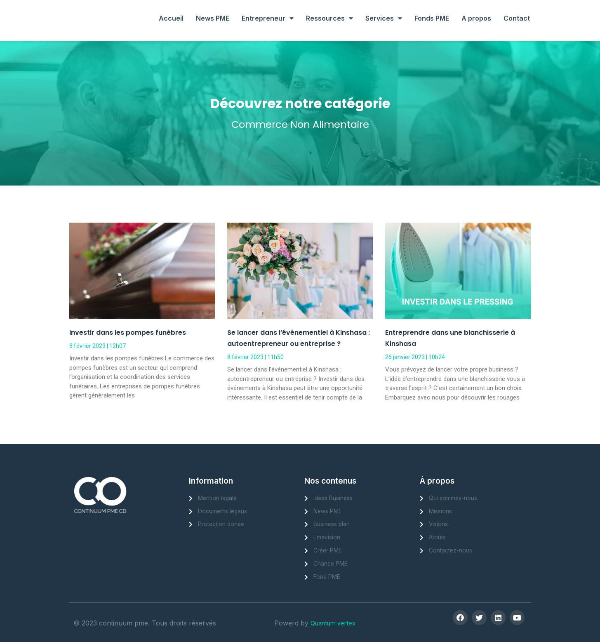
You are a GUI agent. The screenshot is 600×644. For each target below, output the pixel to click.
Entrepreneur (268, 9)
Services (383, 9)
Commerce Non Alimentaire (300, 124)
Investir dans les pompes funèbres (127, 332)
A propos (476, 9)
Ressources (329, 9)
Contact (517, 9)
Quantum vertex (336, 627)
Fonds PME (431, 9)
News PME (212, 9)
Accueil (171, 9)
